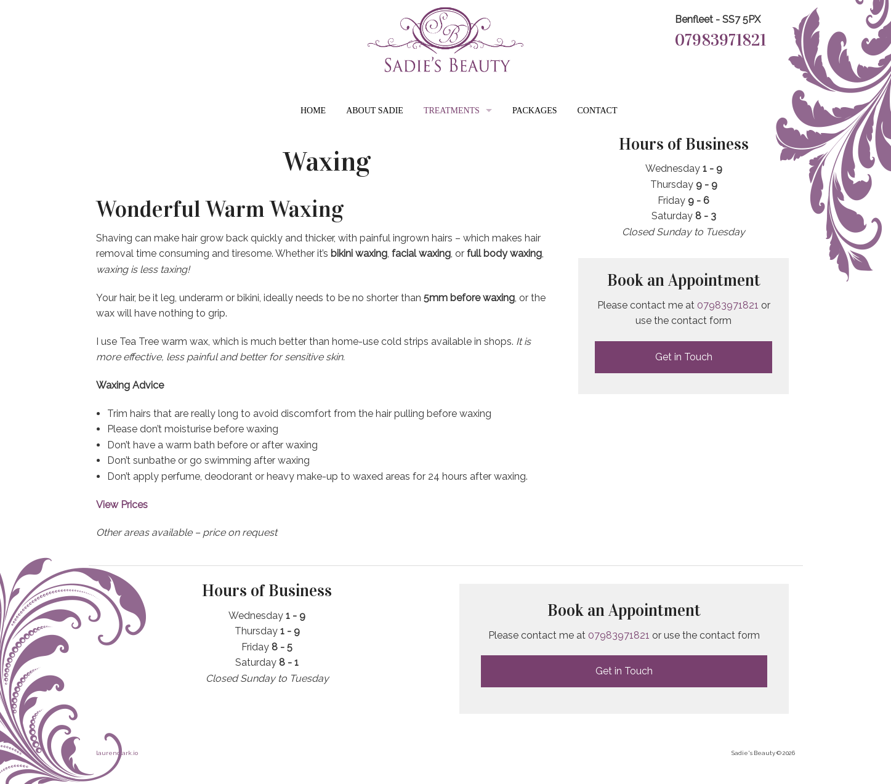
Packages (534, 110)
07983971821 (720, 40)
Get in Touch (683, 357)
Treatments (452, 110)
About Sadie (374, 110)
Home (313, 110)
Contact (598, 110)
